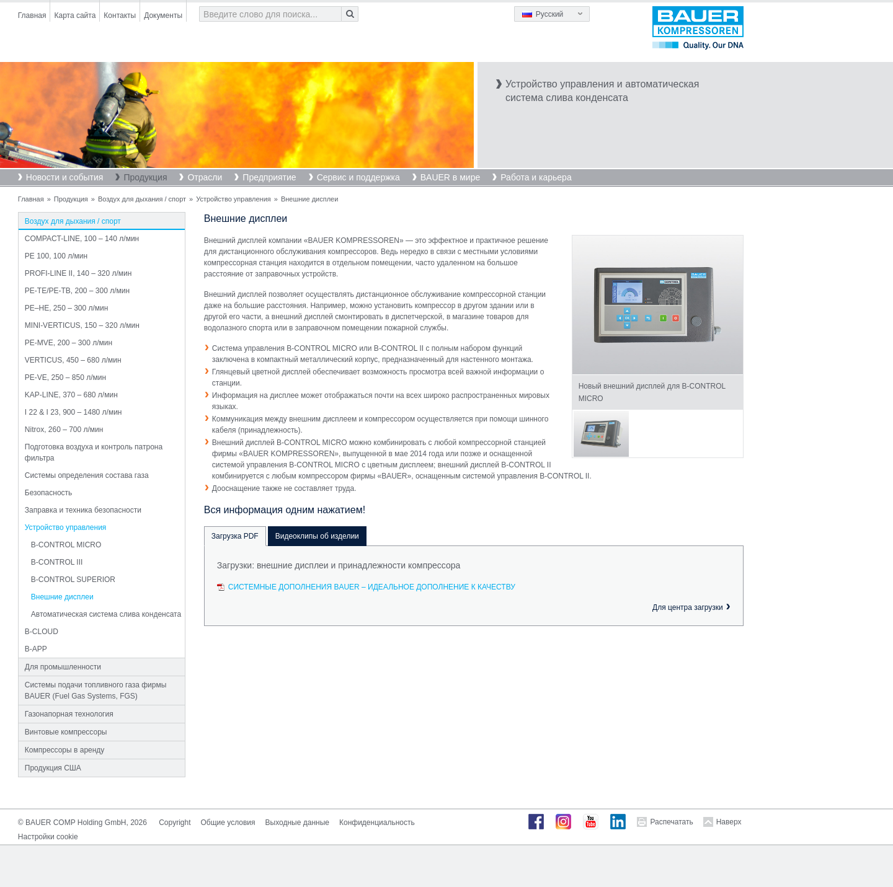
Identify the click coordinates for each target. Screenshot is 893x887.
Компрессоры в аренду (65, 750)
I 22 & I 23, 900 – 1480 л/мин (73, 412)
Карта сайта (75, 15)
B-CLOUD (41, 631)
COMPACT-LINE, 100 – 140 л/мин (82, 238)
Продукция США (53, 768)
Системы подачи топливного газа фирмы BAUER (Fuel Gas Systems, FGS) (96, 690)
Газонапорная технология (69, 714)
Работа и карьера (535, 177)
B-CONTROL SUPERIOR (73, 579)
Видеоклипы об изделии (317, 536)
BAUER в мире (450, 177)
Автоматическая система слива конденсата (106, 614)
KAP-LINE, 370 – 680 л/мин (71, 395)
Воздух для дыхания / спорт (142, 199)
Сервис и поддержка (358, 177)
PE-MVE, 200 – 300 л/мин (68, 342)
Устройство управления (233, 199)
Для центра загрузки (687, 607)
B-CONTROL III (57, 562)
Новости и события (65, 177)
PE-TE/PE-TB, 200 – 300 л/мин (77, 290)
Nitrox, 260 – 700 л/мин (64, 429)
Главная (32, 15)
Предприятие (269, 177)
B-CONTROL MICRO (66, 545)
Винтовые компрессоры (66, 732)
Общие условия (228, 822)
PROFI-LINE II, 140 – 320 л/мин (78, 273)
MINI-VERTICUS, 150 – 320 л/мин (82, 325)
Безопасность (49, 492)
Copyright (174, 822)
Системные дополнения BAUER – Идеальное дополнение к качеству (371, 587)
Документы (163, 15)
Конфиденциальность (377, 822)
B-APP (36, 649)
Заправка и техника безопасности (83, 510)
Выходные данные (297, 822)
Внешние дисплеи (62, 597)
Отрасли (204, 177)
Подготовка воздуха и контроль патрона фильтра (93, 452)
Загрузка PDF (235, 536)
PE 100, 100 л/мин (56, 256)
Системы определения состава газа (87, 475)
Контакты (120, 15)
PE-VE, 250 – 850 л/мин (65, 377)
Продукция (145, 177)
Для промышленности (63, 667)
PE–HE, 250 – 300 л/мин (67, 308)
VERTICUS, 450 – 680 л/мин (73, 360)
